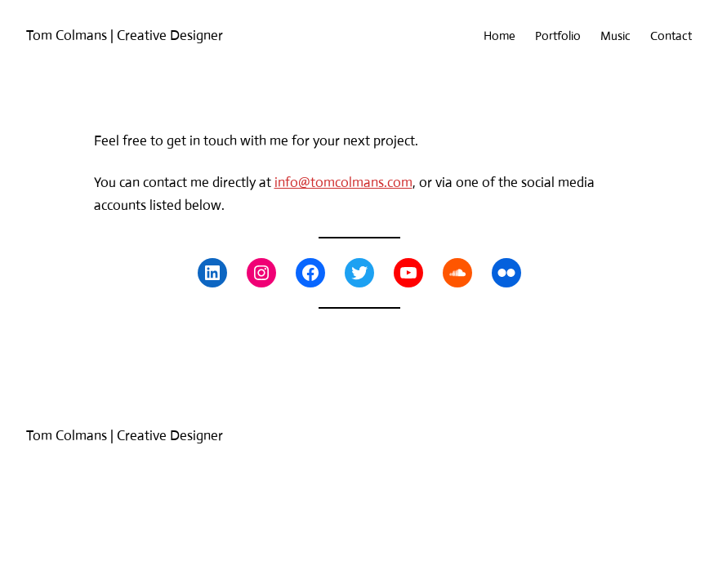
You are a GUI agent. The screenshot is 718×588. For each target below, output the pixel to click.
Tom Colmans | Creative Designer (124, 35)
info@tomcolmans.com (343, 182)
